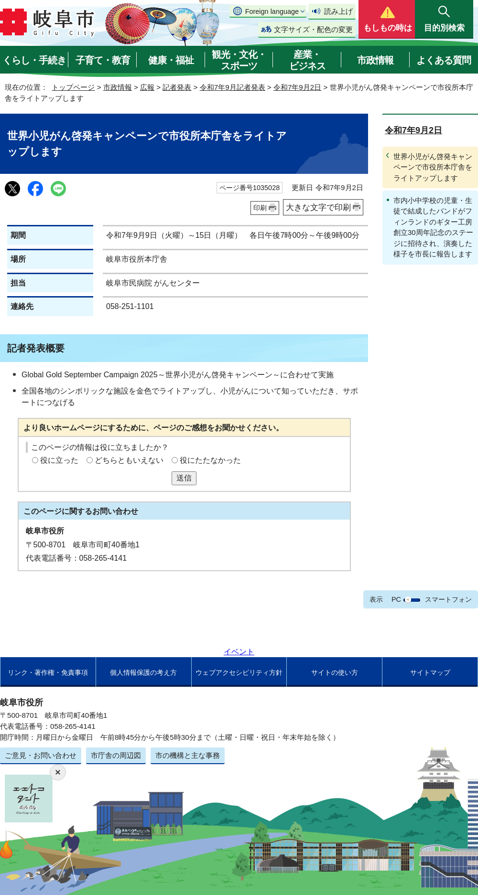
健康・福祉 (171, 60)
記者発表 (177, 87)
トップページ (73, 87)
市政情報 (375, 60)
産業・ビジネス (307, 60)
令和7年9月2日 (297, 87)
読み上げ (338, 11)
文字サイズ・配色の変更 (313, 29)
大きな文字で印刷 (318, 207)
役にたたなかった (210, 460)
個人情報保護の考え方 (143, 672)
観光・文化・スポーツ (239, 60)
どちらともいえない (129, 460)
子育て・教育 (103, 60)
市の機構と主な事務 (187, 755)
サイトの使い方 (334, 672)
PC (396, 599)
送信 (184, 478)
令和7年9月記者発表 (232, 87)
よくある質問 (443, 60)
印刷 (260, 208)
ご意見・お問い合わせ (40, 755)
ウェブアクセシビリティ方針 (239, 672)
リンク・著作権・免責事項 (48, 672)
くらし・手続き (34, 60)
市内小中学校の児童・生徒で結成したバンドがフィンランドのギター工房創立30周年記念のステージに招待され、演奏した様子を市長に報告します (433, 227)
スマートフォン (448, 599)
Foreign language (272, 11)
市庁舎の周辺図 (116, 755)
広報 (147, 87)
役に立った (59, 460)
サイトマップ (430, 672)
